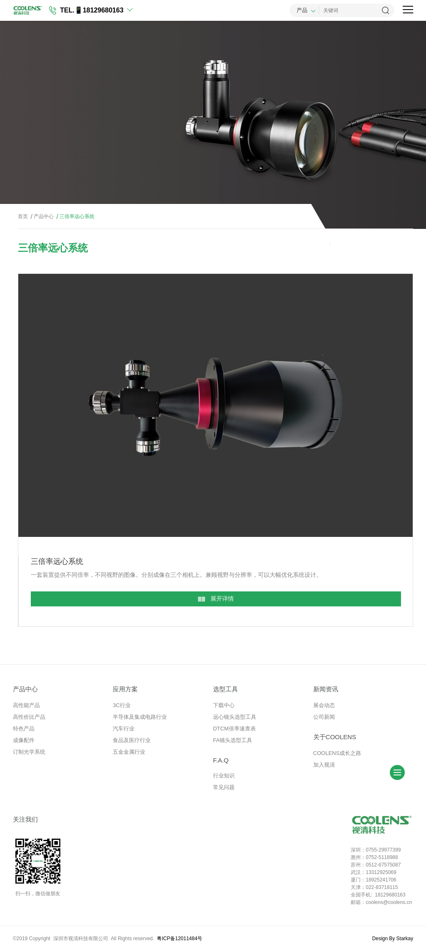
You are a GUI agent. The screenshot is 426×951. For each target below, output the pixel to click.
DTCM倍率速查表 (234, 728)
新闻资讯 (325, 689)
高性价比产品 (29, 717)
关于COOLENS (334, 736)
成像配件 (24, 740)
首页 (23, 216)
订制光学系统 (29, 752)
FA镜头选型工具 (232, 740)
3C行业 (122, 705)
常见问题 (224, 787)
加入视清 (324, 765)
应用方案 (125, 689)
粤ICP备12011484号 (179, 938)
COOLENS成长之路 (337, 753)
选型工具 (225, 689)
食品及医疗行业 (132, 740)
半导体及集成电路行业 (140, 717)
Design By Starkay (393, 938)
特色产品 (24, 728)
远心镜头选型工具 (234, 717)
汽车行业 (123, 728)
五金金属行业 (129, 752)
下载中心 (224, 705)
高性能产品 (26, 705)
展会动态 (324, 705)
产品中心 (42, 216)
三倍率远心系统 (74, 216)
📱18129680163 (99, 10)
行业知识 (224, 775)
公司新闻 (324, 717)
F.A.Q (221, 760)
